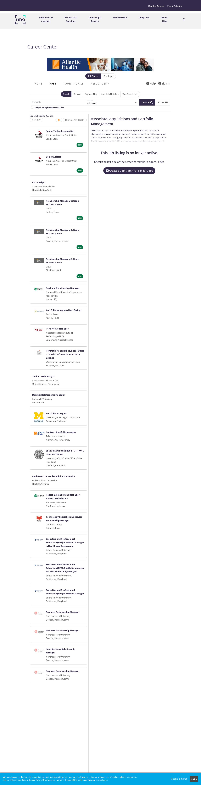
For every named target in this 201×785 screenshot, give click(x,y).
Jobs (53, 83)
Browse (77, 94)
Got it (194, 779)
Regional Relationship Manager (62, 288)
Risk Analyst (38, 182)
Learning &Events (95, 19)
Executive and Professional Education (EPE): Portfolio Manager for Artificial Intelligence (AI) (65, 568)
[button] (162, 102)
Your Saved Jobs (130, 94)
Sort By (35, 119)
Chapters (144, 17)
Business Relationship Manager (62, 612)
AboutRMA (164, 19)
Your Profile (73, 83)
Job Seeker (93, 76)
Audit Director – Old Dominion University (53, 476)
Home (38, 83)
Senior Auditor (53, 156)
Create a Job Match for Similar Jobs (129, 170)
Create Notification (74, 119)
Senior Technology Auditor (60, 131)
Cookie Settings (179, 779)
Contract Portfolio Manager (61, 432)
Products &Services (71, 19)
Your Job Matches (110, 94)
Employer (108, 76)
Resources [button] (98, 83)
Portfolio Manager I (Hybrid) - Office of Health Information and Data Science (65, 354)
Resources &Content (46, 19)
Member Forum (156, 6)
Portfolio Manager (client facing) (64, 310)
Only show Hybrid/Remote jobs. (50, 107)
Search (66, 94)
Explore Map (91, 94)
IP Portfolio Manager (57, 328)
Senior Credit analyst (43, 376)
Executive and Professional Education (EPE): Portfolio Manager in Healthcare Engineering (65, 542)
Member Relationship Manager (48, 394)
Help (151, 83)
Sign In (164, 83)
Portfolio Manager (56, 413)
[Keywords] (58, 102)
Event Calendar (175, 6)
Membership (120, 17)
